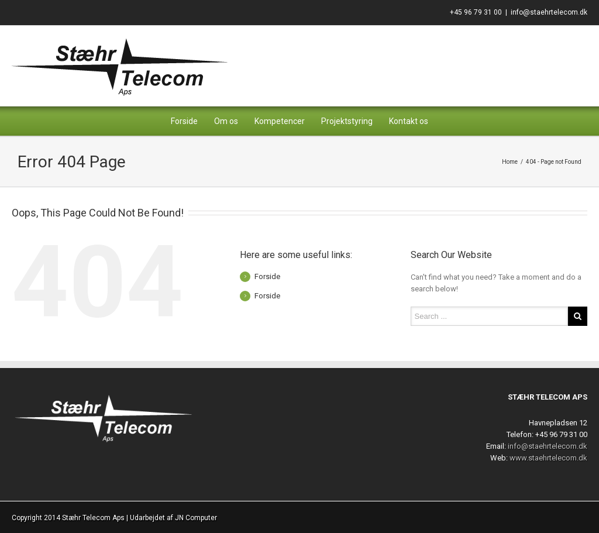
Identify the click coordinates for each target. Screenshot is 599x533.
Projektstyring (347, 121)
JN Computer (196, 518)
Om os (226, 121)
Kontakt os (408, 121)
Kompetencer (279, 121)
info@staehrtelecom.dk (549, 12)
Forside (184, 121)
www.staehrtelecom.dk (548, 457)
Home (510, 162)
